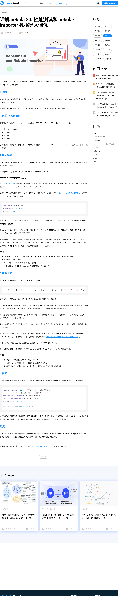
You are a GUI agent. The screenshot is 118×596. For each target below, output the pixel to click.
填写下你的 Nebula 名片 (40, 446)
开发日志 (107, 31)
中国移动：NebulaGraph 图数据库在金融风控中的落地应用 (106, 105)
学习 (34, 3)
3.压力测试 (97, 151)
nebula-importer (9, 184)
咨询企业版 (61, 3)
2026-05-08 (28, 529)
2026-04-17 (108, 529)
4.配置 (96, 158)
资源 (42, 3)
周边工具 (107, 26)
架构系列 (97, 54)
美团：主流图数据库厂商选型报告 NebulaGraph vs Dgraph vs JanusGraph (106, 95)
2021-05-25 (24, 33)
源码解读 (107, 54)
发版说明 (107, 45)
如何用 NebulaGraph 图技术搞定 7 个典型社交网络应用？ (107, 114)
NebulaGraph (50, 529)
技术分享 (97, 35)
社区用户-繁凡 (7, 33)
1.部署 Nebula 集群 (99, 137)
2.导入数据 (97, 140)
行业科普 (107, 40)
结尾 (95, 162)
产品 (26, 3)
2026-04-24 (68, 529)
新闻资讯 (97, 45)
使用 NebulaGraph (110, 3)
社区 (50, 3)
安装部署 (97, 49)
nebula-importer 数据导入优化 (105, 144)
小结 (97, 147)
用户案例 (97, 26)
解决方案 (107, 49)
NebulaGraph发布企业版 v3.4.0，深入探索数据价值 (105, 85)
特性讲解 (97, 31)
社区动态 (97, 40)
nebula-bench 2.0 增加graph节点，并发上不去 (62, 337)
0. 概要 (96, 133)
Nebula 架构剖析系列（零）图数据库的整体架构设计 (107, 77)
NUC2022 (97, 59)
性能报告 (108, 59)
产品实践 (43, 457)
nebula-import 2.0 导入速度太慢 (69, 193)
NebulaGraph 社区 (10, 529)
